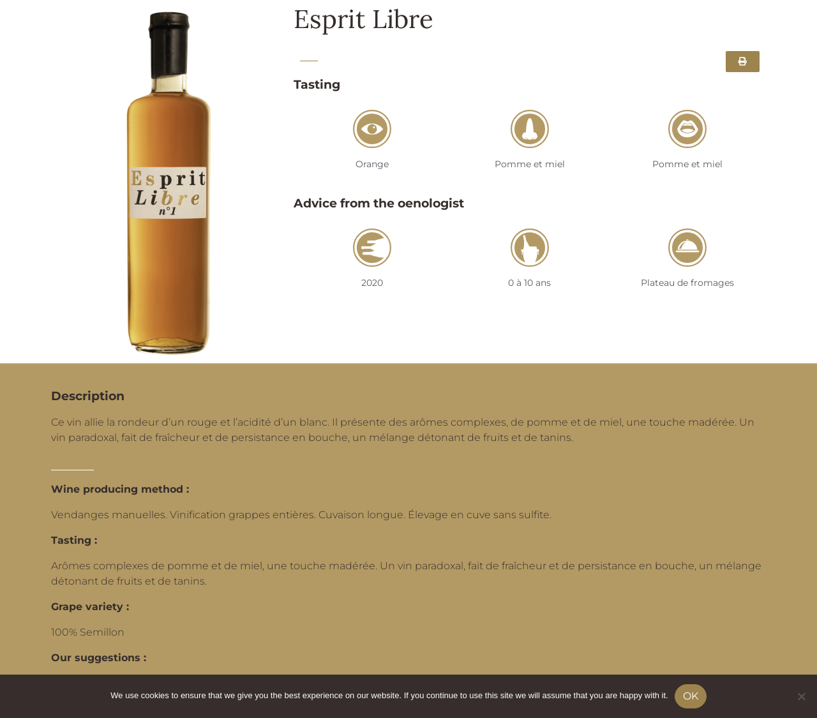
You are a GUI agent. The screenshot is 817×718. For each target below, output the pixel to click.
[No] (801, 696)
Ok (690, 696)
